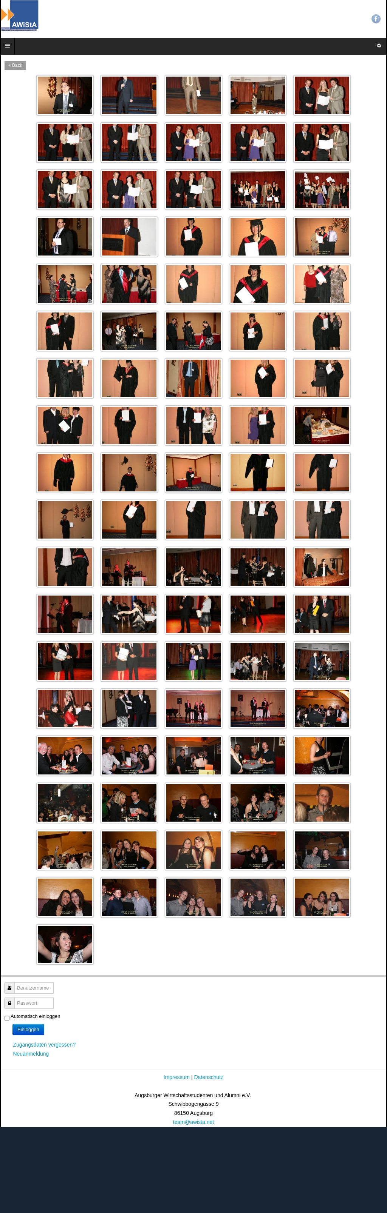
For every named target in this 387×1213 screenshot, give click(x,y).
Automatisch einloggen (35, 1016)
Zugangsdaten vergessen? (44, 1045)
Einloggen (28, 1029)
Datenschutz (208, 1077)
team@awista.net (193, 1122)
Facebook (376, 18)
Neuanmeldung (31, 1054)
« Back (15, 65)
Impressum (177, 1077)
